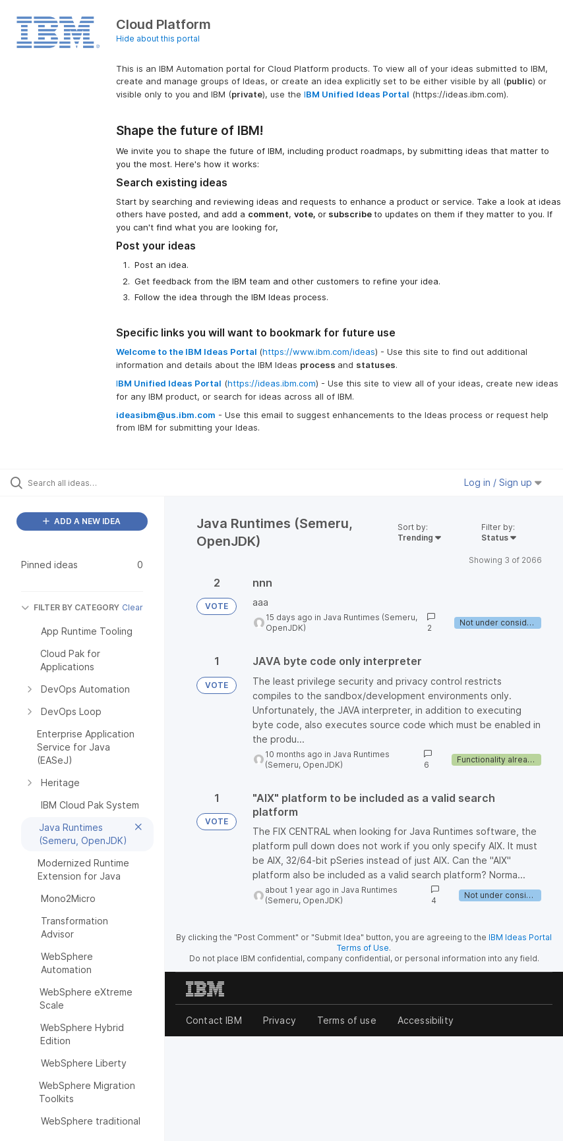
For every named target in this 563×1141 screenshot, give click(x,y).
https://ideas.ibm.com (271, 383)
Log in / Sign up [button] (503, 482)
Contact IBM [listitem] (214, 1020)
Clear (132, 607)
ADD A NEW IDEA (82, 521)
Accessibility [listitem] (426, 1020)
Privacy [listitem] (279, 1020)
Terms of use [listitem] (346, 1020)
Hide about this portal (158, 38)
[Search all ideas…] (89, 483)
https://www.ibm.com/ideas (318, 351)
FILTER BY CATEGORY (70, 607)
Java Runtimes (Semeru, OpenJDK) (327, 759)
